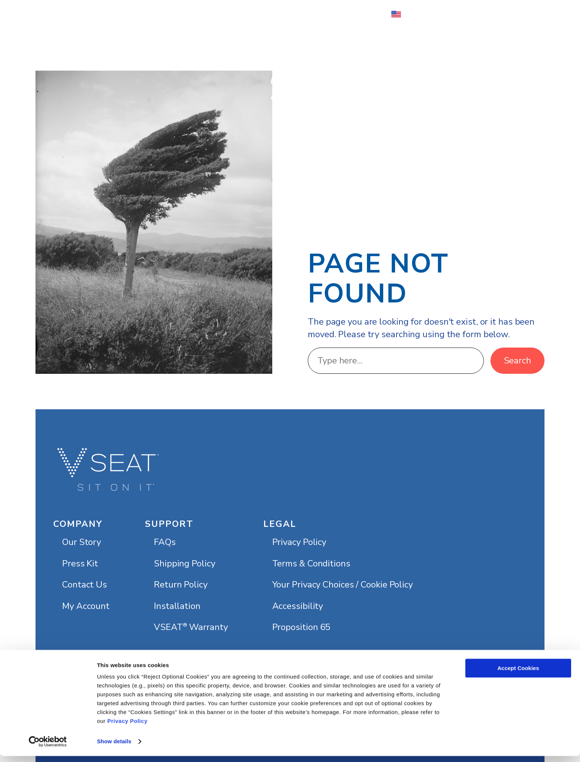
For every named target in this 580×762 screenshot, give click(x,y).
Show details (114, 747)
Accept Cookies (518, 674)
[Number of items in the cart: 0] (517, 14)
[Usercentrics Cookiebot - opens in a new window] (48, 747)
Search (517, 360)
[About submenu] (235, 14)
